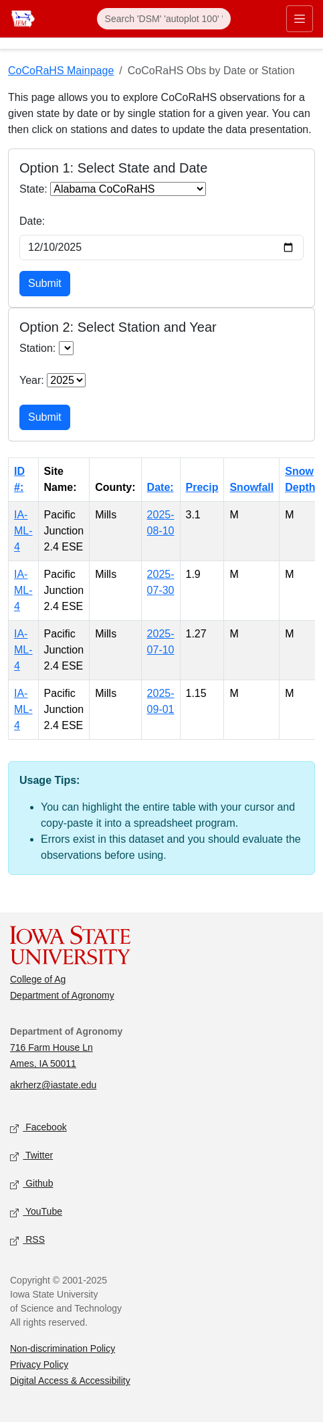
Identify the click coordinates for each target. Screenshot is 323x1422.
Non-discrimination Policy (62, 1348)
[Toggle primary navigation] (299, 18)
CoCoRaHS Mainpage (61, 70)
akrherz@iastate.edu (53, 1085)
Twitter (31, 1156)
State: (33, 189)
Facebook (38, 1128)
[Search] (164, 18)
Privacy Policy (39, 1364)
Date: (32, 221)
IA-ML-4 (23, 530)
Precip (202, 487)
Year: (31, 380)
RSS (27, 1240)
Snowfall (251, 487)
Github (31, 1184)
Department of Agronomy (62, 995)
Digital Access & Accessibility (70, 1380)
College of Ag (38, 979)
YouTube (36, 1212)
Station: (37, 348)
